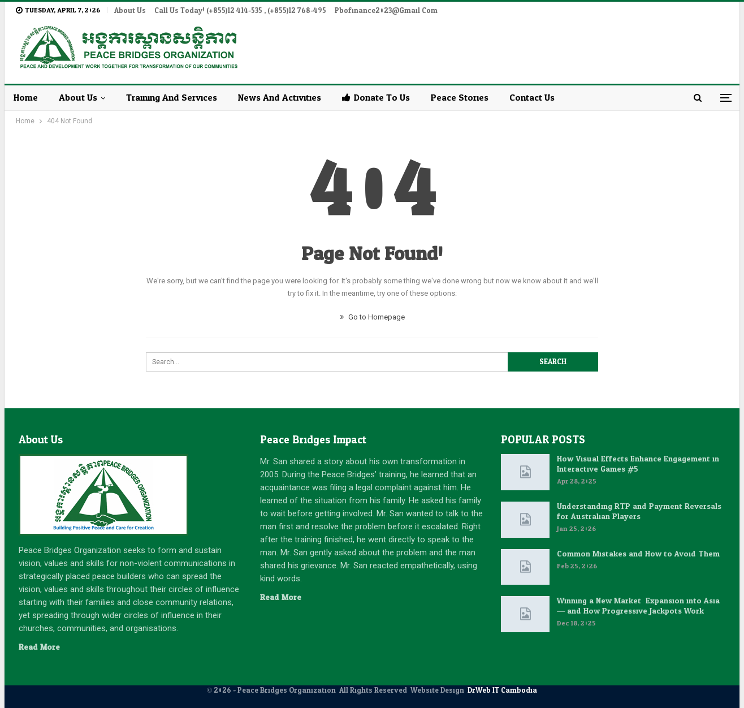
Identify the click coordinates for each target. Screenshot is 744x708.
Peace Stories (459, 97)
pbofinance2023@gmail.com (386, 11)
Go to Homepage (372, 317)
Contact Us (532, 97)
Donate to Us (376, 97)
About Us (130, 11)
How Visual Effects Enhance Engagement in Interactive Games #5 (638, 464)
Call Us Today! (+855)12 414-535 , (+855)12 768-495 (240, 11)
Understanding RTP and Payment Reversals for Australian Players (639, 511)
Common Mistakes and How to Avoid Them (638, 554)
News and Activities (279, 97)
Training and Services (171, 97)
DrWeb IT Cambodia (502, 690)
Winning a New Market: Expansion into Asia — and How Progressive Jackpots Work (638, 606)
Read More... (42, 647)
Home (26, 97)
